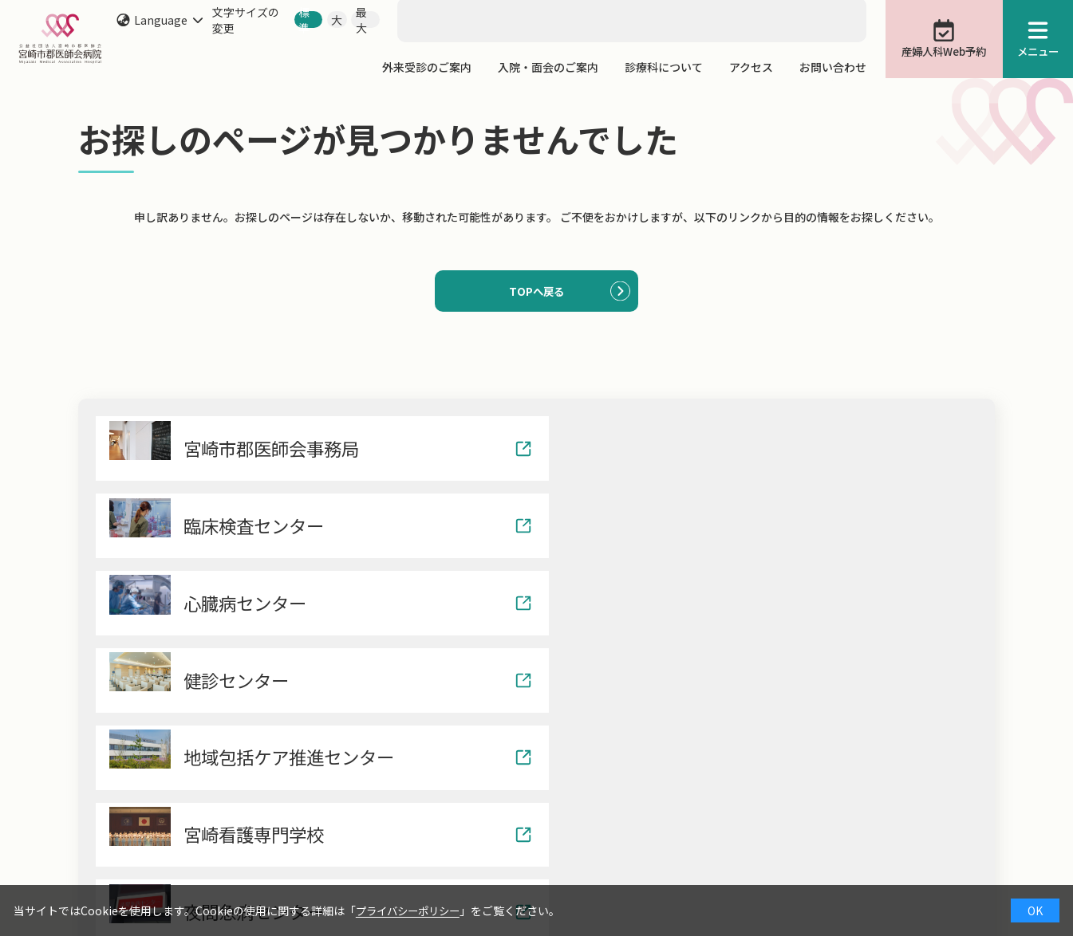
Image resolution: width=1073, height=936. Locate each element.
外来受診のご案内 (426, 67)
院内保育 (752, 879)
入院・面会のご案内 (548, 67)
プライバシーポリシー (411, 910)
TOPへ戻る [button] (536, 292)
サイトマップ (961, 879)
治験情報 (680, 879)
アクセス (751, 67)
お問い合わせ (832, 67)
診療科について (664, 67)
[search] (461, 9)
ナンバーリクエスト (851, 879)
